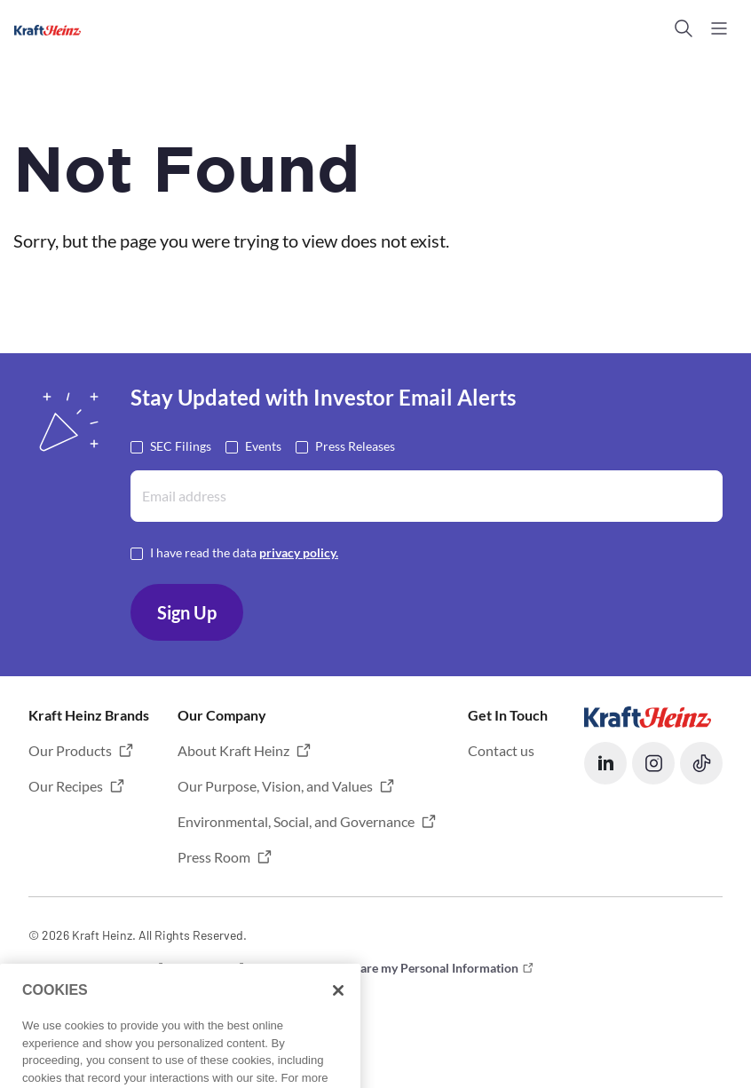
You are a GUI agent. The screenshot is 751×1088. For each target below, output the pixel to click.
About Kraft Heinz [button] (233, 750)
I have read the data (244, 551)
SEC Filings (180, 445)
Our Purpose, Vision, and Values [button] (275, 785)
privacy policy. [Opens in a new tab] (298, 552)
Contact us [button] (501, 750)
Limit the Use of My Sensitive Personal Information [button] (168, 993)
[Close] (338, 1029)
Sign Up (187, 612)
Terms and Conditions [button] (88, 967)
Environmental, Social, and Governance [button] (296, 821)
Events (263, 445)
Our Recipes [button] (65, 785)
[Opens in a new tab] (647, 714)
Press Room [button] (214, 856)
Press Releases (355, 445)
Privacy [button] (208, 967)
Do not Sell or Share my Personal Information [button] (393, 967)
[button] (683, 28)
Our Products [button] (70, 750)
